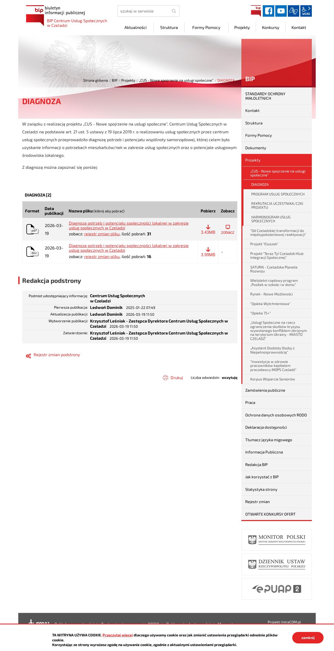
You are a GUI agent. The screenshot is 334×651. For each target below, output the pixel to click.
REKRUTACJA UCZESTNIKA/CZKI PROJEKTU (277, 205)
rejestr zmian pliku (102, 233)
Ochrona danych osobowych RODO (276, 415)
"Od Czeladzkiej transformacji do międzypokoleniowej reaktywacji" (278, 232)
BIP (256, 11)
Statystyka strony (261, 489)
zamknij (308, 637)
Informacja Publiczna (264, 452)
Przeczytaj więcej (118, 635)
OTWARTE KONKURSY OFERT (270, 514)
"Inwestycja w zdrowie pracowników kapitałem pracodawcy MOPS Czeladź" (273, 365)
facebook (268, 11)
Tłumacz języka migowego (268, 439)
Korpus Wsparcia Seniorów (272, 379)
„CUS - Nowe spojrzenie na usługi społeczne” (176, 80)
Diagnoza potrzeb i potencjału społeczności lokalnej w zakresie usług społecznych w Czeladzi (129, 225)
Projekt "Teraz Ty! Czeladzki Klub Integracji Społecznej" (276, 255)
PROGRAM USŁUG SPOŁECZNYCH (278, 194)
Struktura (254, 123)
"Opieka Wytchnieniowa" (270, 303)
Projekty (128, 80)
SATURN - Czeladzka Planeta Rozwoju (273, 269)
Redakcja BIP (256, 464)
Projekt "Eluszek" (264, 244)
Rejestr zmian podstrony (57, 354)
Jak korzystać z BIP (262, 476)
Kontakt (252, 110)
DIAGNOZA (260, 184)
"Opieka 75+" (260, 313)
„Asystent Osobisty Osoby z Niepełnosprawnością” (272, 350)
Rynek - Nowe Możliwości (271, 294)
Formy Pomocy (258, 135)
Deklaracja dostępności (266, 427)
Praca (250, 402)
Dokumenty (255, 147)
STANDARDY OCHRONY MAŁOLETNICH (265, 95)
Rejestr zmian (257, 501)
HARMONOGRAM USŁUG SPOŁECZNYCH (271, 219)
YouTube (281, 11)
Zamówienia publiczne (265, 390)
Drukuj (177, 377)
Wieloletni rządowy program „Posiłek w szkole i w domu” (274, 282)
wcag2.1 (306, 11)
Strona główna (95, 80)
